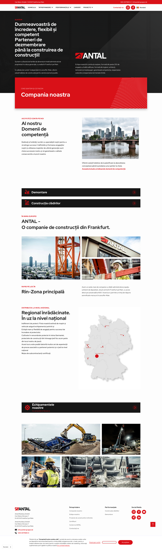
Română (5, 547)
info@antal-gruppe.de (140, 2)
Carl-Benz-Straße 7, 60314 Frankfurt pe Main (29, 2)
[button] (109, 542)
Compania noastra (75, 511)
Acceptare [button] (125, 542)
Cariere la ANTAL (75, 525)
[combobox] (7, 547)
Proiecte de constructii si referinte (81, 518)
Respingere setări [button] (94, 542)
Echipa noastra (74, 514)
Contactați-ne (118, 8)
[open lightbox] (51, 257)
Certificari (72, 521)
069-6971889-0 (125, 2)
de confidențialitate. (63, 545)
